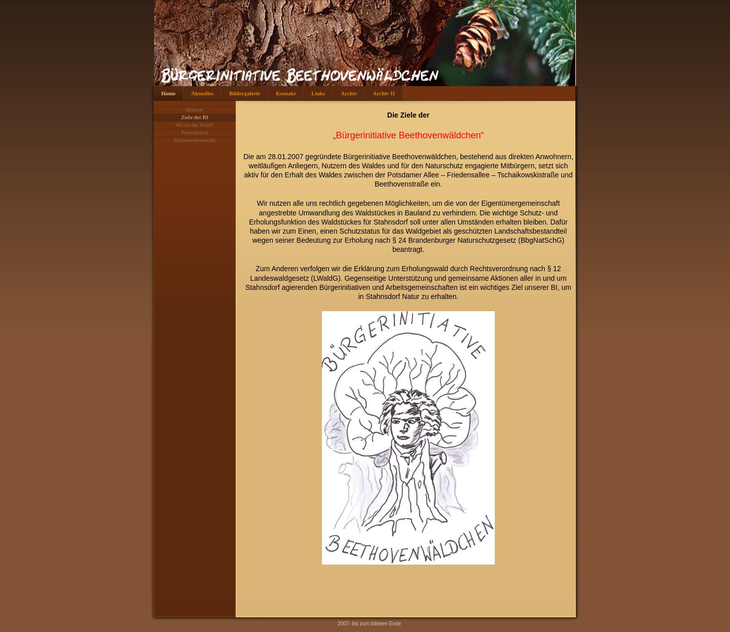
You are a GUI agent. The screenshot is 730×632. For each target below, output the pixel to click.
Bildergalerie (244, 93)
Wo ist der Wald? (194, 125)
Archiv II (384, 93)
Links (318, 93)
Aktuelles (202, 93)
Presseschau (194, 132)
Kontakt (286, 93)
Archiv (349, 93)
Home (168, 93)
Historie (194, 109)
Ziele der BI (194, 117)
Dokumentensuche (194, 140)
